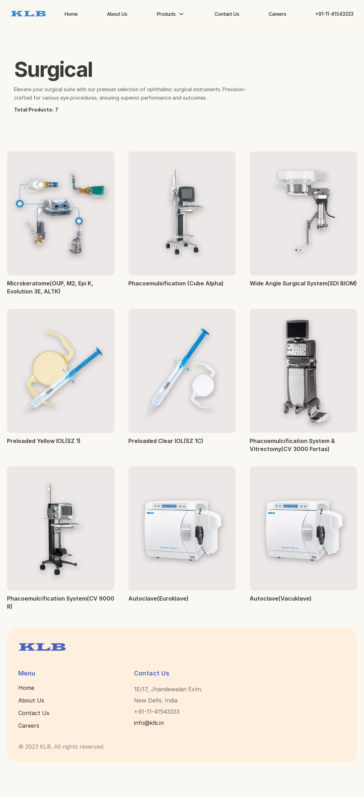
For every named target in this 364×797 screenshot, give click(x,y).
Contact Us (33, 712)
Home (26, 687)
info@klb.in (149, 722)
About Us (31, 700)
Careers (28, 725)
